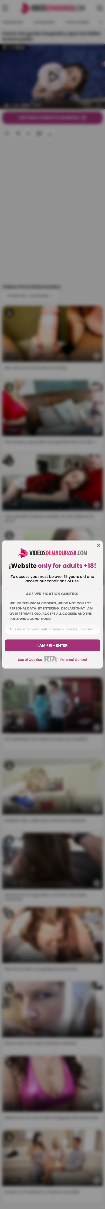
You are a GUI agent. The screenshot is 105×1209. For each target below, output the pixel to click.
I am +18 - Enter (52, 645)
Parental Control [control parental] (73, 659)
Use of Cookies (30, 659)
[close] (98, 546)
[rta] (51, 661)
